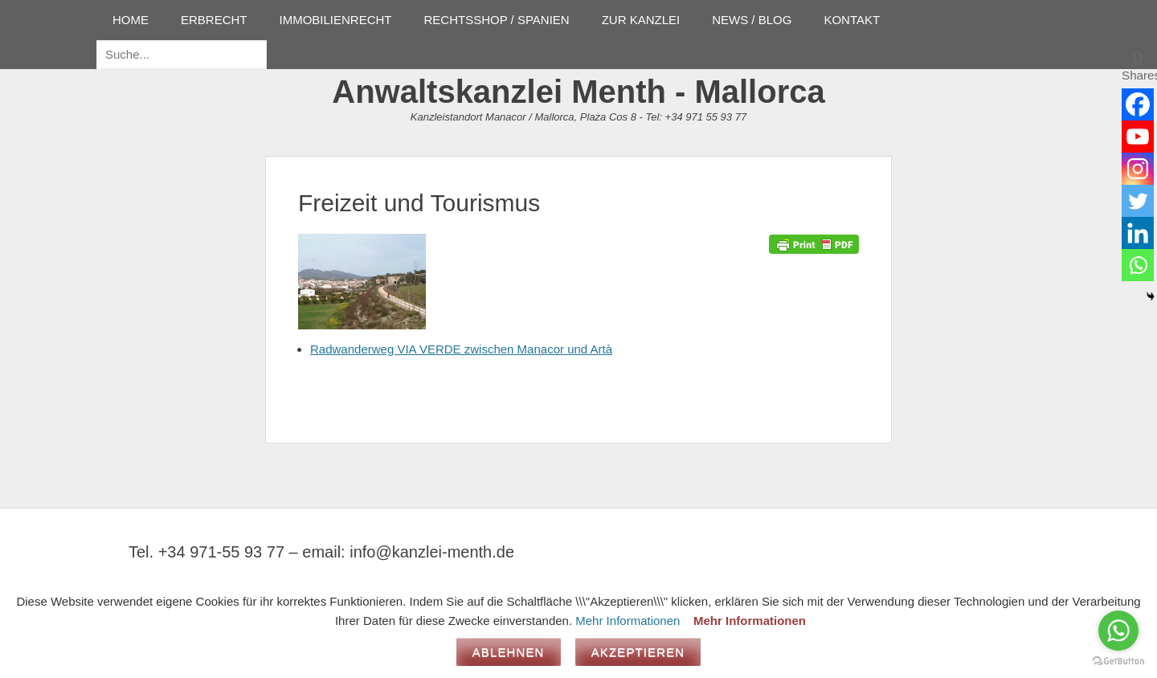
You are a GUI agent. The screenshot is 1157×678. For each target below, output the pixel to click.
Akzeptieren (638, 652)
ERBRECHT (214, 20)
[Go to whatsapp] (1118, 631)
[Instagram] (1138, 169)
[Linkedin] (1138, 233)
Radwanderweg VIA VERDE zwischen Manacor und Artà (461, 349)
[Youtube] (1138, 136)
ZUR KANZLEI (641, 20)
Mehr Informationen (627, 620)
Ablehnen (508, 652)
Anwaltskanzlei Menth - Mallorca (578, 91)
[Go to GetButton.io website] (1118, 661)
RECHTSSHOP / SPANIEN (497, 20)
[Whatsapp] (1138, 265)
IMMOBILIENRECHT (336, 20)
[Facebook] (1138, 104)
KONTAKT (852, 20)
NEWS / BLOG (751, 20)
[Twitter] (1138, 201)
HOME (130, 20)
